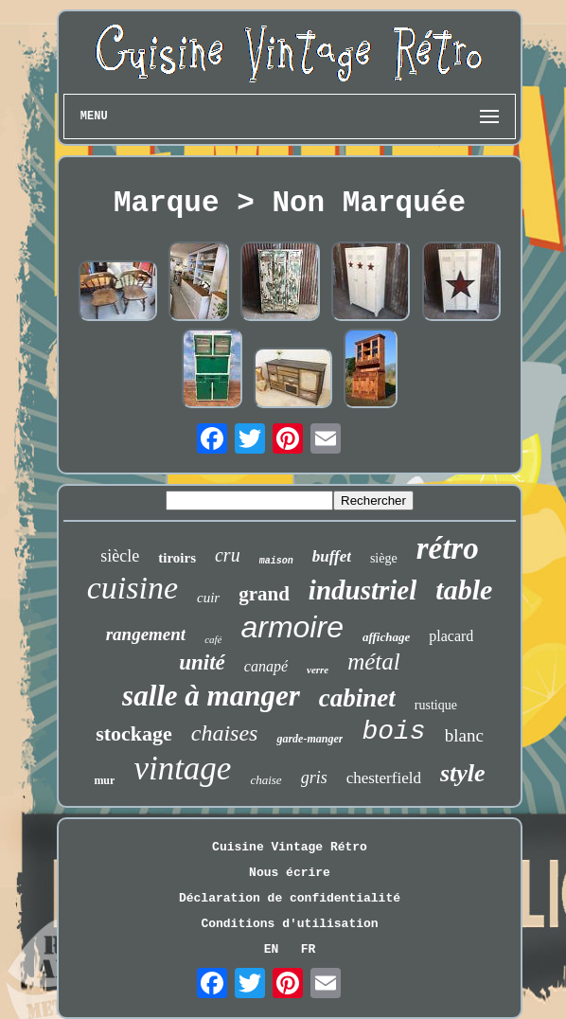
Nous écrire (289, 873)
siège (384, 558)
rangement (146, 634)
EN (271, 949)
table (463, 589)
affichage (386, 637)
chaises (224, 733)
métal (373, 661)
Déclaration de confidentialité (289, 898)
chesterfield (383, 778)
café (212, 639)
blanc (464, 735)
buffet (331, 556)
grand (264, 593)
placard (451, 636)
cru (227, 555)
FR (308, 949)
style (463, 773)
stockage (134, 733)
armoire (291, 627)
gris (314, 777)
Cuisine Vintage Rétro (289, 847)
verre (317, 669)
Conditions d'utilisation (289, 924)
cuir (208, 597)
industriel (362, 590)
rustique (436, 705)
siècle (119, 555)
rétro (447, 548)
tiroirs (177, 557)
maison (276, 561)
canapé (266, 666)
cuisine (132, 587)
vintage (182, 768)
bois (393, 731)
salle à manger (211, 695)
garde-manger (309, 738)
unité (202, 662)
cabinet (357, 698)
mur (104, 780)
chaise (265, 780)
